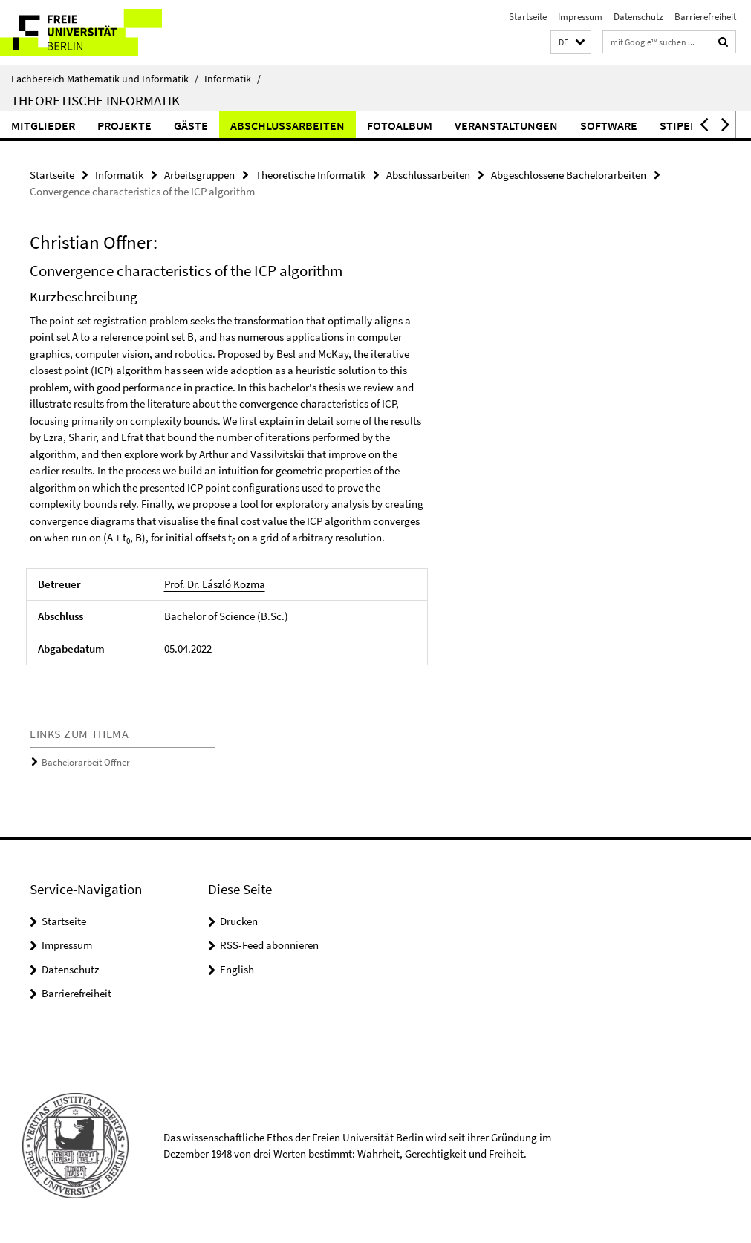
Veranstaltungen (506, 125)
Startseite (528, 16)
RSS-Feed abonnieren (269, 945)
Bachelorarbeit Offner (86, 762)
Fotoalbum (399, 125)
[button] (570, 42)
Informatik (232, 79)
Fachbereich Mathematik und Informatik (104, 79)
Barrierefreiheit (705, 16)
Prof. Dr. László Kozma (214, 584)
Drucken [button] (239, 921)
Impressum (580, 16)
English (237, 969)
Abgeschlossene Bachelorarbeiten (568, 175)
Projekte (124, 125)
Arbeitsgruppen (199, 175)
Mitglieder (43, 125)
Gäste (191, 125)
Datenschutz (638, 16)
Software (608, 125)
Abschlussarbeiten (287, 125)
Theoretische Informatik (95, 100)
